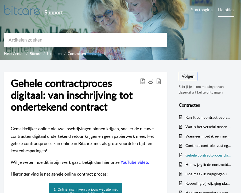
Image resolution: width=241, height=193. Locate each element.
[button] (142, 80)
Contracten (77, 53)
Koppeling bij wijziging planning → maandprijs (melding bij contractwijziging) (208, 183)
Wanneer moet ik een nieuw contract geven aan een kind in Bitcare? (208, 136)
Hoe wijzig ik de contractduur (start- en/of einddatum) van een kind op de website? (208, 164)
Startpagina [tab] (202, 10)
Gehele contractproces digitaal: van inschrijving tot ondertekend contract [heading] (72, 95)
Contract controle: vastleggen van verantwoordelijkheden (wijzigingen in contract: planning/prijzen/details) (208, 145)
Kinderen (54, 53)
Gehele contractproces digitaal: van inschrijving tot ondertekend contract (208, 155)
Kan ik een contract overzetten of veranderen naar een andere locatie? (208, 117)
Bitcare (35, 53)
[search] (85, 40)
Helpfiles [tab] (226, 10)
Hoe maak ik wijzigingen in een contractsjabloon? (208, 173)
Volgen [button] (188, 76)
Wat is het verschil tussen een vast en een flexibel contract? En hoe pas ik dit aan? (208, 126)
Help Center (14, 53)
